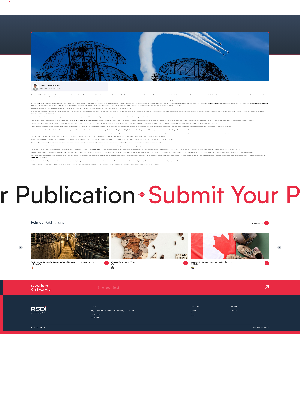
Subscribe (286, 3)
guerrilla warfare (97, 143)
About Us (193, 310)
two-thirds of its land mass (67, 152)
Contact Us (234, 310)
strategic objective (79, 120)
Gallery (192, 315)
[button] (134, 3)
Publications (194, 313)
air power (39, 103)
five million (97, 149)
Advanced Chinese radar (261, 103)
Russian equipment (214, 103)
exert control (34, 157)
